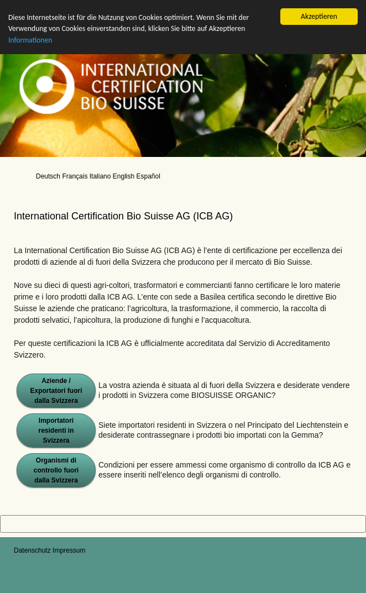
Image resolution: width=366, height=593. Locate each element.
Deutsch (48, 176)
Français (74, 176)
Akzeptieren (319, 16)
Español (148, 176)
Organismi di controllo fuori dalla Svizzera (56, 470)
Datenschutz (32, 550)
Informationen (30, 40)
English (123, 176)
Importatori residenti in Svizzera (56, 430)
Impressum (69, 550)
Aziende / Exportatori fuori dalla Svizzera (56, 391)
